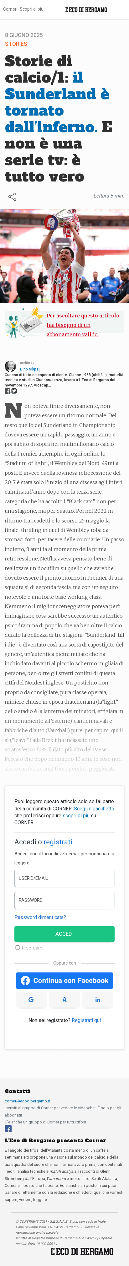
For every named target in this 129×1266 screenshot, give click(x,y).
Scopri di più (32, 9)
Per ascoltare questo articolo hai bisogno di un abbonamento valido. (83, 325)
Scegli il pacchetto (94, 809)
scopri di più (76, 816)
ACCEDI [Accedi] (64, 934)
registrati (58, 842)
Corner (10, 9)
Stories (16, 44)
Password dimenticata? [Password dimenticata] (40, 917)
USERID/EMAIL (33, 878)
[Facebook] (8, 1128)
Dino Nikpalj (30, 369)
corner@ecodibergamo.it (27, 1101)
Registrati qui (86, 1020)
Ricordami (32, 948)
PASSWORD (31, 900)
